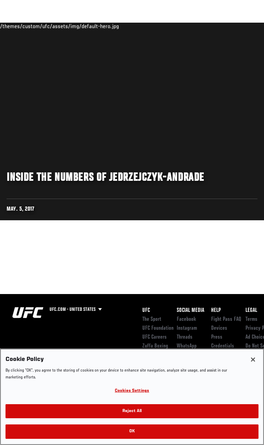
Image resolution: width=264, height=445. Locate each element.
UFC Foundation (158, 328)
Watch (163, 26)
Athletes (78, 26)
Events (18, 26)
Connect (135, 26)
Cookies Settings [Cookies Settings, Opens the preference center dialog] (132, 391)
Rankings (48, 26)
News (105, 26)
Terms (251, 319)
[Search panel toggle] (242, 26)
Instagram (187, 328)
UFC (146, 310)
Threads (184, 337)
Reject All (132, 411)
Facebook (186, 319)
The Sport (151, 319)
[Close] (253, 359)
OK (132, 431)
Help (216, 310)
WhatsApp (187, 346)
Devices (219, 328)
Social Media (190, 310)
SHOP (222, 26)
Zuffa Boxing (190, 29)
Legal (251, 310)
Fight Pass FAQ (226, 319)
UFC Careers (154, 337)
